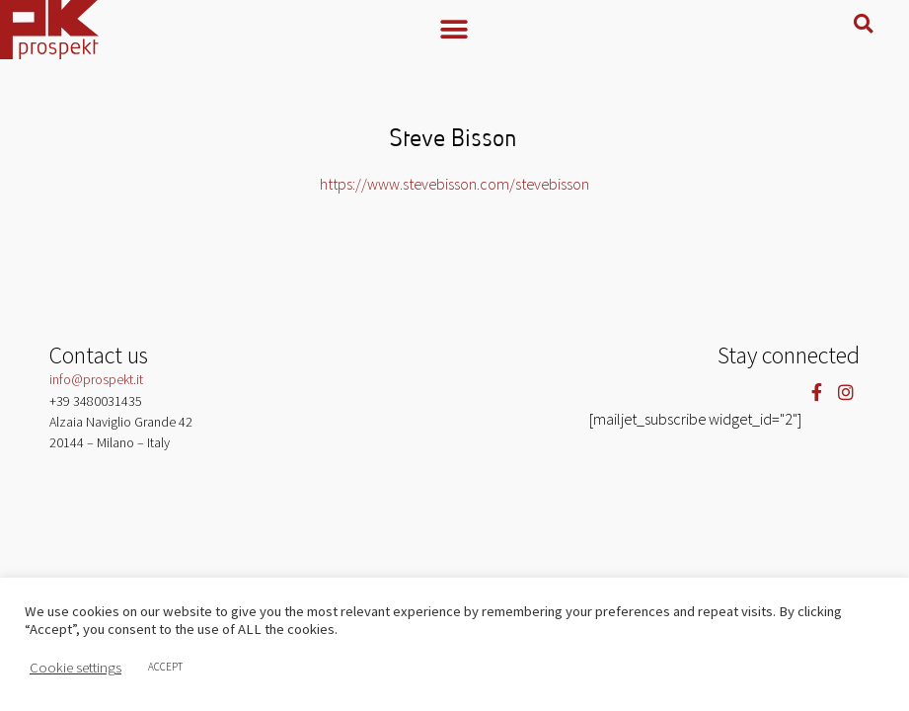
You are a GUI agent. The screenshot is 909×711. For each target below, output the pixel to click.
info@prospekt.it (96, 379)
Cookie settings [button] (75, 667)
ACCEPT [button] (165, 666)
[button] (454, 29)
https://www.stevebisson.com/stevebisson (454, 184)
